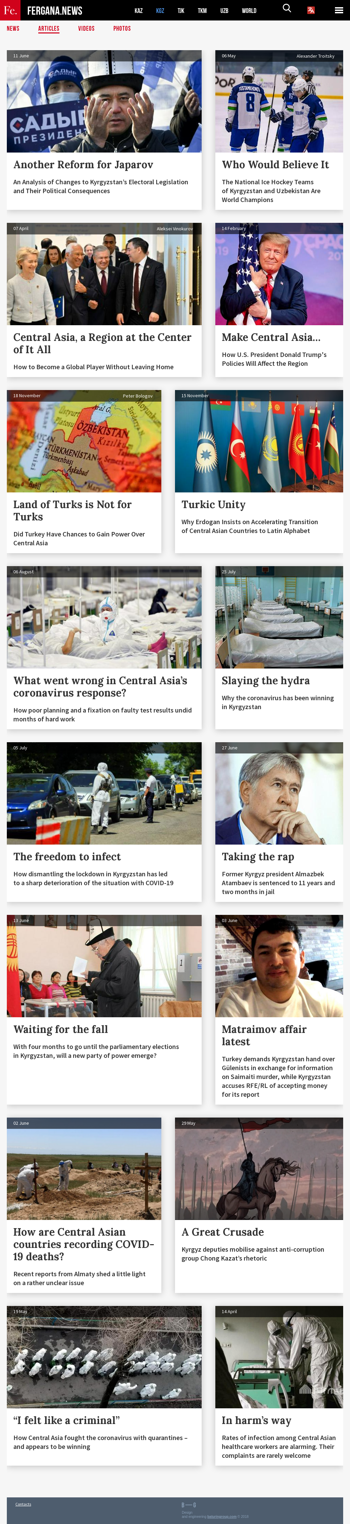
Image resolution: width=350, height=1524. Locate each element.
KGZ (161, 10)
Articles (49, 29)
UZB (229, 10)
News (13, 29)
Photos (124, 29)
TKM (206, 10)
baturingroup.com (222, 1517)
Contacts (23, 1504)
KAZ (139, 10)
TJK (183, 10)
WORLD (255, 10)
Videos (87, 29)
